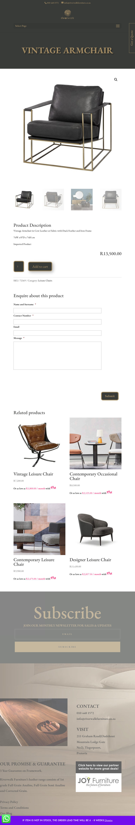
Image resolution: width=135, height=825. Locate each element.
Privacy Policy (9, 802)
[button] (116, 79)
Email (16, 326)
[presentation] (40, 379)
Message (19, 338)
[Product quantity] (19, 266)
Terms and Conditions (14, 808)
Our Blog (6, 813)
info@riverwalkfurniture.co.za (96, 719)
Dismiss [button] (108, 820)
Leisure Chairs (45, 280)
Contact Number (23, 315)
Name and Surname (25, 304)
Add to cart (40, 266)
